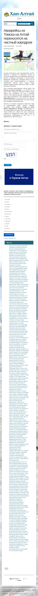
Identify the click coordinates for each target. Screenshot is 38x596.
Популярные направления (16, 494)
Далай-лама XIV (18, 439)
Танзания (7, 219)
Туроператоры (16, 416)
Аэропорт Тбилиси (19, 458)
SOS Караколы (24, 284)
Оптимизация (13, 362)
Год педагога (17, 528)
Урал (10, 495)
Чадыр (22, 320)
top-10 (16, 442)
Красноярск (12, 245)
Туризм (22, 245)
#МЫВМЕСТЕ (23, 326)
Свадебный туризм (14, 536)
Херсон (21, 297)
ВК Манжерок (17, 291)
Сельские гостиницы (15, 320)
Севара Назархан (14, 273)
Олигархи (18, 255)
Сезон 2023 (25, 421)
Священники (18, 529)
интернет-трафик (18, 550)
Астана (21, 252)
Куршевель (12, 515)
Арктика (17, 386)
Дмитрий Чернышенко (15, 274)
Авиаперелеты (23, 250)
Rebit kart (24, 437)
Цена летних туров (18, 397)
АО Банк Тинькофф (14, 521)
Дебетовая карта (17, 497)
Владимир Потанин (23, 444)
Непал (6, 216)
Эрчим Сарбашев (18, 363)
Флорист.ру (12, 539)
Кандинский (18, 249)
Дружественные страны (15, 357)
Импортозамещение (14, 260)
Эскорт (26, 476)
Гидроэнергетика (14, 420)
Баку (15, 423)
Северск (11, 278)
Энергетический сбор (15, 266)
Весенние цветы (20, 539)
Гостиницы (18, 265)
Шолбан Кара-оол (22, 315)
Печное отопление (22, 292)
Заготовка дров (13, 294)
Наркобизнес (12, 402)
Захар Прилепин (13, 531)
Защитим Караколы (23, 279)
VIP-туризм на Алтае (15, 286)
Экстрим (23, 492)
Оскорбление (13, 510)
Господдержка (13, 316)
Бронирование (22, 434)
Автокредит (17, 516)
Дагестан (26, 494)
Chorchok (14, 332)
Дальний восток (13, 434)
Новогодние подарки (15, 349)
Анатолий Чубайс (14, 491)
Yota (12, 550)
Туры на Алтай (20, 368)
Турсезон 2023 (17, 424)
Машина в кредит (17, 518)
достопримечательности (16, 549)
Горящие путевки (17, 484)
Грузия (25, 457)
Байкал (16, 360)
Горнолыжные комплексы (16, 303)
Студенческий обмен (15, 450)
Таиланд (25, 423)
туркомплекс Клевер (15, 307)
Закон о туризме (17, 313)
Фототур (14, 495)
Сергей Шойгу (13, 441)
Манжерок (12, 547)
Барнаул (20, 270)
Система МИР (19, 436)
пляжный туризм (23, 491)
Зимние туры (20, 302)
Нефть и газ (24, 295)
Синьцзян (23, 384)
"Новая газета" (20, 402)
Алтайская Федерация (22, 466)
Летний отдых (13, 392)
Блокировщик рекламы (15, 524)
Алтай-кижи (12, 336)
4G (10, 550)
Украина (11, 458)
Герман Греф (23, 489)
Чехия (23, 379)
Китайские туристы (23, 403)
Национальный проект (15, 391)
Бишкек (25, 252)
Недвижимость (20, 544)
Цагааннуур (25, 378)
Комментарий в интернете (16, 508)
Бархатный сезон (14, 252)
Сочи (19, 352)
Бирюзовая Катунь (14, 479)
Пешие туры (20, 392)
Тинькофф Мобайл (20, 523)
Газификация (13, 292)
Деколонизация (22, 463)
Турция (6, 224)
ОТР (18, 321)
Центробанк (16, 257)
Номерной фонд (13, 476)
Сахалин (11, 387)
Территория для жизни (15, 328)
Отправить (7, 165)
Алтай (22, 291)
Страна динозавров (14, 486)
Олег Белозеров (21, 329)
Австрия (7, 199)
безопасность (13, 500)
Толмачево (12, 453)
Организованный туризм (18, 407)
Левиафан (18, 452)
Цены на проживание (20, 474)
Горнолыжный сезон (23, 305)
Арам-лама (20, 441)
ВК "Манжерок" (16, 489)
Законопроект (21, 473)
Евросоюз (18, 295)
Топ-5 (22, 450)
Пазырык (25, 426)
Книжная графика (20, 271)
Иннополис (19, 289)
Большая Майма (13, 513)
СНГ (18, 250)
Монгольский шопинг (15, 371)
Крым (26, 245)
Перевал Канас (13, 378)
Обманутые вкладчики (20, 428)
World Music (21, 331)
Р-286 (27, 492)
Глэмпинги (12, 492)
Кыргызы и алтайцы (21, 339)
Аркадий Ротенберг (14, 481)
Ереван (11, 253)
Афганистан (19, 350)
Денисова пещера (22, 505)
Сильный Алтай (17, 287)
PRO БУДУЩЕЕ (13, 270)
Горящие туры (22, 262)
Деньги (24, 341)
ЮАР (6, 226)
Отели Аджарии (22, 408)
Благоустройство (17, 366)
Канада (6, 207)
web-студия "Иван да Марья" (18, 593)
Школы (23, 526)
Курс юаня (16, 258)
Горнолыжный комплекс (18, 413)
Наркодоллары (13, 403)
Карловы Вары (13, 381)
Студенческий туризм (15, 447)
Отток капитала (24, 342)
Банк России (12, 344)
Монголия (7, 214)
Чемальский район (14, 281)
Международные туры (15, 449)
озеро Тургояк (21, 495)
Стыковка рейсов (19, 457)
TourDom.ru (12, 429)
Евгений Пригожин (14, 487)
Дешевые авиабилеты (15, 300)
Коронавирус (12, 405)
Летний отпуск (22, 468)
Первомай (12, 436)
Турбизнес (12, 247)
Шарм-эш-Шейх (13, 262)
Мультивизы (24, 429)
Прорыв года (12, 399)
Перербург (21, 476)
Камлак (17, 547)
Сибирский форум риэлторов (17, 545)
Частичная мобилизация (16, 263)
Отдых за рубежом (18, 394)
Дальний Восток (23, 386)
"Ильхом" (22, 374)
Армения (11, 423)
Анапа (23, 470)
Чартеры (24, 391)
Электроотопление (18, 418)
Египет (6, 202)
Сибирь (26, 534)
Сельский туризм (21, 316)
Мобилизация (16, 342)
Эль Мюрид (18, 247)
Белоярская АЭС (22, 276)
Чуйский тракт (24, 370)
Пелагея (22, 415)
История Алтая (15, 460)
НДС (22, 416)
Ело (24, 462)
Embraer (11, 457)
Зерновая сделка (14, 297)
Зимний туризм (22, 412)
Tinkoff (23, 497)
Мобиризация (22, 253)
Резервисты (12, 255)
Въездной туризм (19, 534)
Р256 (16, 376)
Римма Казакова (13, 323)
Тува (24, 439)
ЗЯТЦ (15, 278)
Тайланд (7, 221)
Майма (26, 507)
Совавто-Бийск (22, 376)
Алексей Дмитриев (18, 268)
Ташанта (19, 379)
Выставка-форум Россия (22, 512)
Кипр (21, 426)
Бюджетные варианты (15, 470)
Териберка (24, 452)
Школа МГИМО (17, 483)
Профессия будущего (21, 520)
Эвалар (11, 428)
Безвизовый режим (18, 355)
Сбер (10, 413)
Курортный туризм (22, 381)
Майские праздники (22, 433)
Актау (15, 471)
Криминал (18, 492)
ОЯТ (16, 276)
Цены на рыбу (17, 384)
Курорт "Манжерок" (14, 415)
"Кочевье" (12, 376)
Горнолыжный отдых (18, 358)
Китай (6, 209)
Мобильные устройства (15, 437)
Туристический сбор (22, 471)
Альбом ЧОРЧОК (22, 332)
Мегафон (25, 549)
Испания (7, 204)
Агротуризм (17, 387)
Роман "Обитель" (23, 531)
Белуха (11, 400)
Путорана (12, 249)
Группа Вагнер (24, 486)
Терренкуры (12, 368)
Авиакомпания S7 (19, 455)
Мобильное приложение (16, 533)
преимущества (13, 499)
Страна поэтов (24, 321)
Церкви (11, 528)
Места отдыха (13, 473)
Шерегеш (11, 360)
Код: (5, 158)
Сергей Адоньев (17, 400)
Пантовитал (17, 345)
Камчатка (21, 360)
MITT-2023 (26, 397)
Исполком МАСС (20, 399)
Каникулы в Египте (18, 395)
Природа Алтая (13, 279)
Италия (11, 424)
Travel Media (17, 299)
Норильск (24, 247)
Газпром (18, 245)
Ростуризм (22, 273)
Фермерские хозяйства (15, 389)
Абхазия (11, 471)
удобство (19, 499)
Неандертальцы (13, 507)
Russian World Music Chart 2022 (17, 334)
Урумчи (20, 378)
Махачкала (18, 353)
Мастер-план (21, 513)
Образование (18, 526)
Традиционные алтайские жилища (18, 318)
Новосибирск (24, 352)
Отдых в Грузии (13, 408)
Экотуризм (22, 541)
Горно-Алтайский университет (17, 445)
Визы (14, 350)
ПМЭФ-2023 (12, 478)
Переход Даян (13, 379)
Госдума (17, 426)
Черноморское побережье (16, 431)
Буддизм (11, 439)
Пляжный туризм (14, 468)
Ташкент (25, 268)
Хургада (26, 260)
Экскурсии (15, 463)
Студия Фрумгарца (14, 374)
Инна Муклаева (13, 331)
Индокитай (20, 423)
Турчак (26, 544)
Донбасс (18, 344)
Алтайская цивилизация (16, 341)
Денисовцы (21, 507)
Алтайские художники (20, 373)
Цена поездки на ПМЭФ (22, 478)
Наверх (34, 590)
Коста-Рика (8, 211)
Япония (7, 228)
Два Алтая (12, 353)
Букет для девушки (20, 537)
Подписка (23, 299)
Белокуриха (12, 365)
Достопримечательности (16, 462)
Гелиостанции (22, 420)
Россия (23, 529)
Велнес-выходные (14, 383)
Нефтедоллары (23, 258)
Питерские (16, 541)
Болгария (18, 429)
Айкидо (27, 374)
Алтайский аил (13, 321)
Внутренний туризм (14, 310)
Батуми (16, 410)
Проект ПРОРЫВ (22, 278)
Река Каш (12, 386)
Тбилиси (15, 253)
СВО (10, 342)
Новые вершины (23, 479)
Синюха (16, 412)
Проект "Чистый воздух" (15, 421)
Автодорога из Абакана (20, 308)
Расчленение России (15, 465)
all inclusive (24, 387)
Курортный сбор (20, 365)
